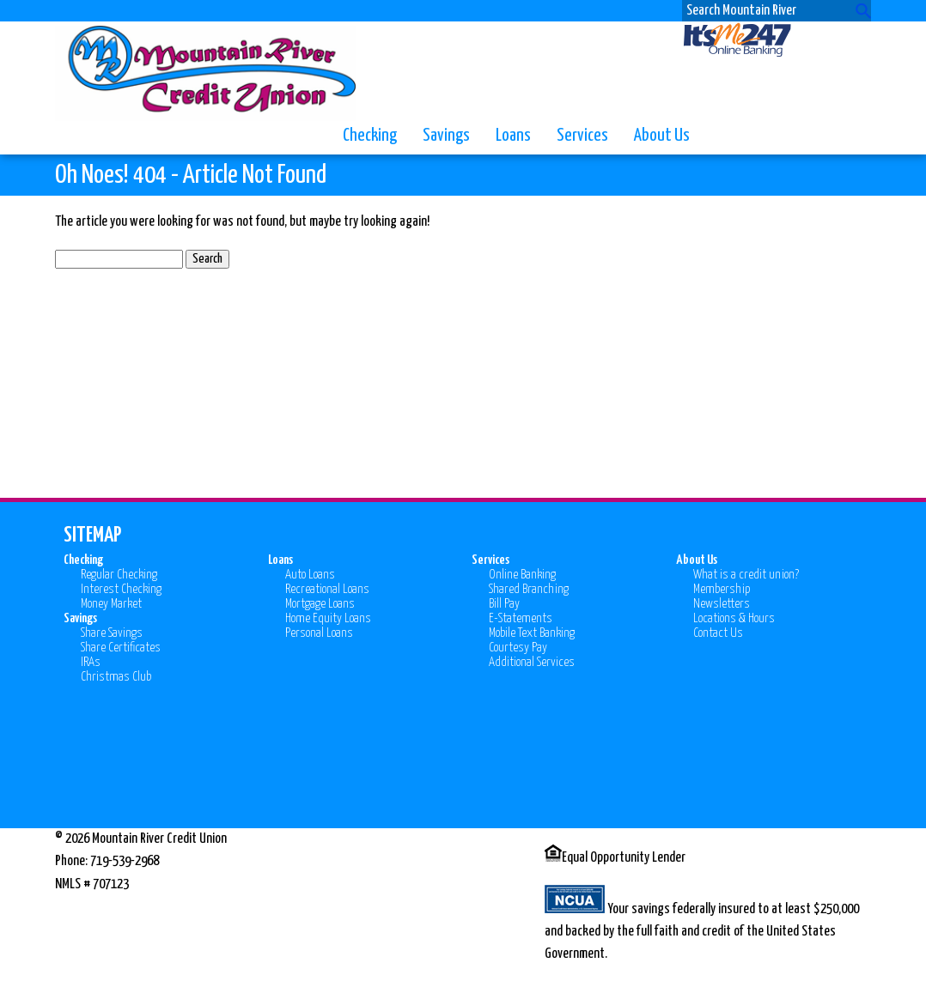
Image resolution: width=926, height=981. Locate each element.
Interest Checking (121, 589)
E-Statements (520, 618)
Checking (370, 135)
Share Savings (112, 633)
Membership (721, 589)
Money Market (111, 603)
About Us (662, 135)
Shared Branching (529, 589)
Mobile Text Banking (532, 633)
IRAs (91, 662)
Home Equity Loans (328, 618)
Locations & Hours (734, 618)
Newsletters (721, 603)
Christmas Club (116, 676)
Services (582, 135)
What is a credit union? (746, 574)
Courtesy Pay (518, 647)
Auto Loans (310, 574)
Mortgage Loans (320, 603)
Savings (446, 135)
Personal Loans (319, 633)
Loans (513, 135)
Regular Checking (119, 574)
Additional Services (532, 662)
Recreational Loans (327, 589)
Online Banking (522, 574)
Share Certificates (121, 647)
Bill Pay (504, 603)
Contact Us (718, 633)
